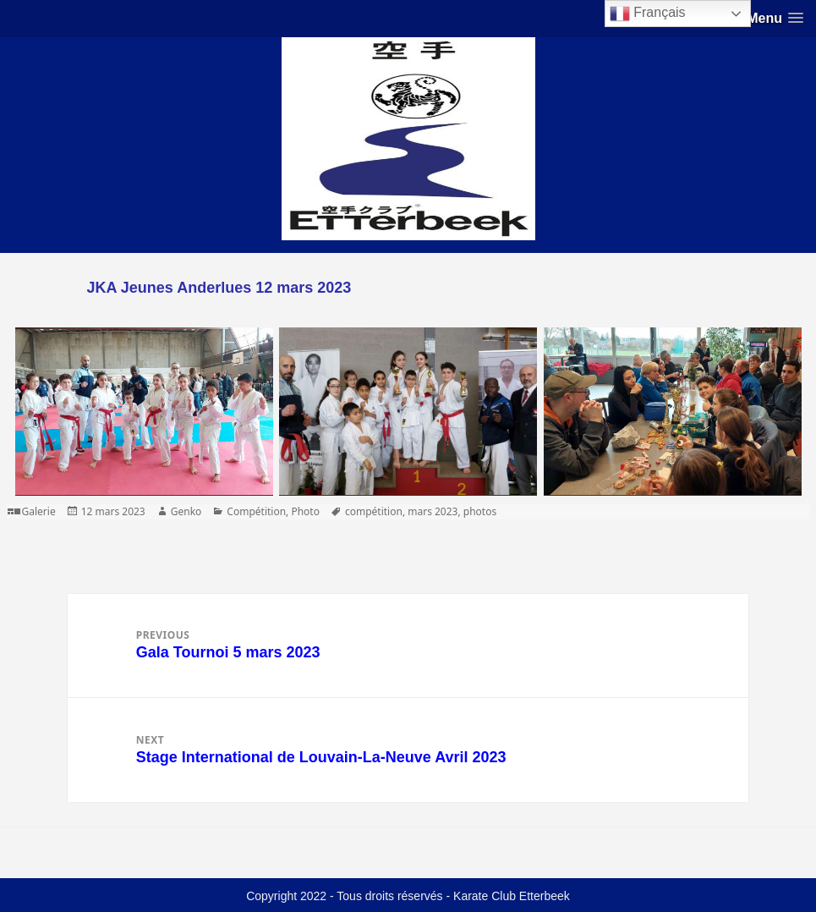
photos (479, 511)
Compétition (256, 511)
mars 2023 (432, 511)
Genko (186, 511)
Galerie (39, 511)
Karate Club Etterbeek (511, 896)
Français (648, 13)
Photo (305, 511)
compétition (374, 511)
